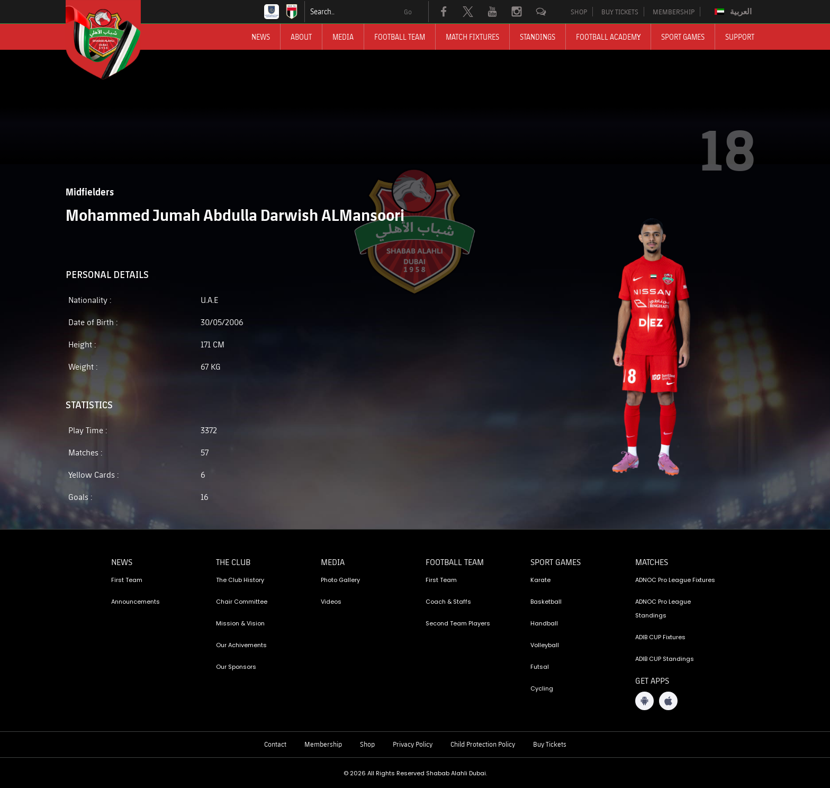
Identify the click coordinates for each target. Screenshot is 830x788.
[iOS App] (668, 701)
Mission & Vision (240, 623)
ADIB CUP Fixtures (660, 637)
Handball (544, 623)
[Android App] (644, 701)
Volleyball (544, 645)
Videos (331, 601)
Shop (367, 744)
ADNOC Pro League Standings (663, 608)
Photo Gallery (340, 580)
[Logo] (113, 39)
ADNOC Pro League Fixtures (675, 580)
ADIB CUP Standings (664, 659)
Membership (323, 744)
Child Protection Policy (482, 744)
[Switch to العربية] (734, 12)
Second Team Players (458, 623)
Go (408, 11)
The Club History (240, 580)
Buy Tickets (549, 744)
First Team (126, 580)
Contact (275, 744)
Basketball (546, 601)
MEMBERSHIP (673, 11)
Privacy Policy (412, 744)
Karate (540, 580)
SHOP (579, 11)
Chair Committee (241, 601)
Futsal (539, 666)
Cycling (541, 688)
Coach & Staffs (448, 601)
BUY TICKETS (619, 11)
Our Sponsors (236, 666)
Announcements (135, 601)
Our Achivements (241, 645)
